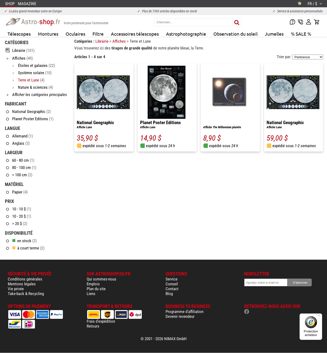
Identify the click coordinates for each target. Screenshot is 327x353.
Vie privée (16, 288)
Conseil (172, 283)
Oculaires (75, 34)
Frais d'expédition (101, 321)
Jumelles (274, 34)
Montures (48, 34)
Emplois (93, 283)
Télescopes (19, 34)
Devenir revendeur (180, 316)
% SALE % (301, 34)
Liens (91, 293)
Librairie (102, 41)
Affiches (119, 41)
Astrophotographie (186, 34)
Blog (169, 293)
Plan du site (96, 288)
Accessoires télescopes (135, 34)
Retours (93, 326)
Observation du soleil (235, 34)
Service (171, 279)
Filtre (98, 34)
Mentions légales (22, 283)
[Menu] (319, 316)
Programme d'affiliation (184, 311)
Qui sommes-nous (101, 279)
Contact (172, 288)
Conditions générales (25, 279)
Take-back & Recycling (26, 293)
